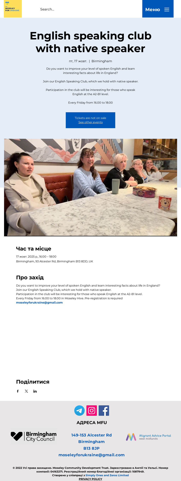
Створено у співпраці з (90, 475)
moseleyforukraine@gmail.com (92, 455)
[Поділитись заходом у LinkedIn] (35, 391)
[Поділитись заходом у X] (26, 391)
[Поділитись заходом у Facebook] (17, 391)
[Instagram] (91, 410)
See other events (90, 122)
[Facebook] (104, 410)
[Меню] (152, 9)
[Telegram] (79, 410)
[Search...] (50, 9)
